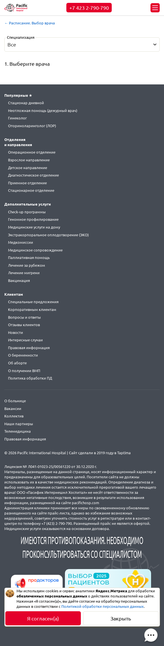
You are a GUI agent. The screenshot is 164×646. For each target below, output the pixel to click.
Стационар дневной (26, 103)
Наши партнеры (18, 424)
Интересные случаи (25, 340)
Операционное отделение (31, 152)
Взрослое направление (29, 160)
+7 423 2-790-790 (89, 8)
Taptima (124, 453)
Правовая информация (29, 348)
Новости (15, 332)
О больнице (15, 401)
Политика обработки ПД (30, 378)
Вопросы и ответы (24, 317)
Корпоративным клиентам (32, 309)
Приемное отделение (27, 183)
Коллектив (14, 416)
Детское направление (27, 168)
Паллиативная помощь (29, 258)
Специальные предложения (33, 302)
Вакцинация (19, 280)
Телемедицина (17, 431)
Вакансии (12, 409)
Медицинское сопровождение (35, 250)
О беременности (23, 355)
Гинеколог (17, 118)
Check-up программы (27, 212)
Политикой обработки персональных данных (102, 606)
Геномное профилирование (33, 219)
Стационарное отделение (31, 190)
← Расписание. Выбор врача (29, 23)
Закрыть (121, 618)
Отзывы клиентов (24, 325)
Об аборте (17, 363)
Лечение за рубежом (26, 265)
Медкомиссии (20, 242)
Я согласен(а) (43, 618)
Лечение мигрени (24, 273)
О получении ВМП (24, 371)
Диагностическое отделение (33, 175)
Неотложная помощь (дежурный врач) (42, 111)
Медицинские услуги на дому (34, 227)
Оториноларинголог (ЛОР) (32, 126)
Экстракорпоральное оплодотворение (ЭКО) (48, 235)
